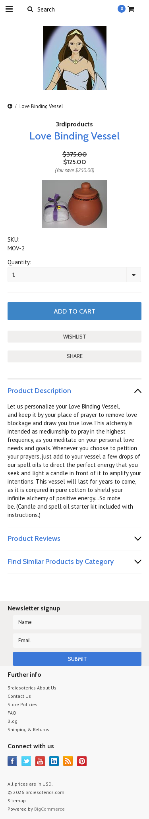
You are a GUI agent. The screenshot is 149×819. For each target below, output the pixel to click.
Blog (12, 721)
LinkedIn (54, 761)
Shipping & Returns (28, 729)
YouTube (40, 761)
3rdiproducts (74, 124)
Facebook (12, 761)
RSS (68, 761)
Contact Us (19, 696)
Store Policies (22, 704)
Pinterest (82, 761)
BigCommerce (49, 809)
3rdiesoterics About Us (32, 688)
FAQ (12, 713)
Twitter (26, 761)
